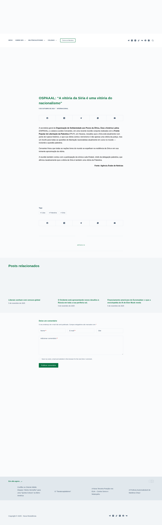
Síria (63, 213)
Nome (43, 330)
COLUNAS (52, 40)
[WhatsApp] (97, 118)
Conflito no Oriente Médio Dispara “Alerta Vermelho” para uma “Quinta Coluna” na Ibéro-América (29, 491)
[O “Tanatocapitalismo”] (49, 491)
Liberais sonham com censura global (24, 300)
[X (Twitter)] (132, 40)
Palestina (53, 213)
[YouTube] (135, 40)
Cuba (42, 213)
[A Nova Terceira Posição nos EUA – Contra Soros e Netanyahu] (86, 491)
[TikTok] (139, 40)
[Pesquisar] (153, 40)
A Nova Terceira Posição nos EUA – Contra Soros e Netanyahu (102, 491)
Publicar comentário (48, 365)
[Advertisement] (81, 185)
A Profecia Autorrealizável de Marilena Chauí (139, 491)
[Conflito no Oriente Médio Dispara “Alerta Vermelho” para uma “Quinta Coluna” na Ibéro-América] (11, 491)
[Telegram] (128, 40)
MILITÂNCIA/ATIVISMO (37, 40)
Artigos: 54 (81, 245)
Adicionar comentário (48, 338)
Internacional (62, 108)
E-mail (72, 330)
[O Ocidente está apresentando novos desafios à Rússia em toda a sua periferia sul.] (81, 283)
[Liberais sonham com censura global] (31, 283)
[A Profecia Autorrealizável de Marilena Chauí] (123, 491)
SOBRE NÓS (20, 40)
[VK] (142, 40)
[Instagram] (149, 40)
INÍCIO (10, 40)
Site (99, 331)
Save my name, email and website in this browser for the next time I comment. (67, 359)
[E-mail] (114, 118)
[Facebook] (145, 40)
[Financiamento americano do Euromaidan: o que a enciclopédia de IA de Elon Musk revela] (130, 283)
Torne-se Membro (68, 40)
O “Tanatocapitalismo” (63, 491)
